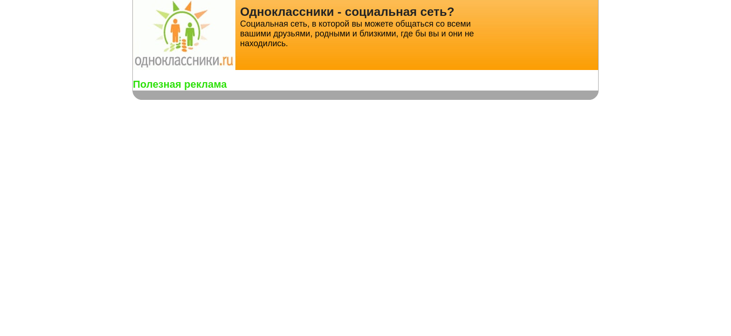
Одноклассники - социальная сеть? (347, 12)
